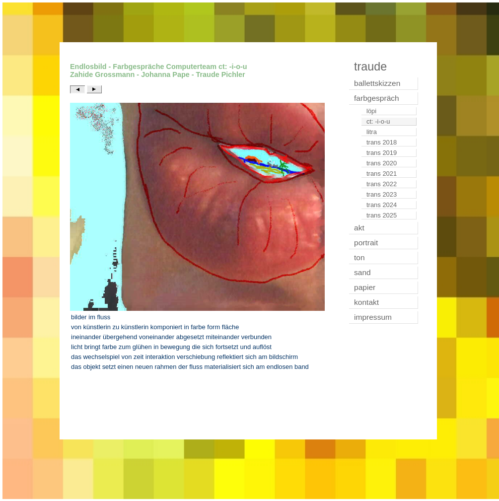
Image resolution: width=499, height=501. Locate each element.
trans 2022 (381, 184)
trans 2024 (381, 205)
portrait (366, 242)
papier (364, 287)
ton (359, 257)
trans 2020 (381, 163)
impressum (373, 317)
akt (359, 227)
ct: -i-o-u (378, 121)
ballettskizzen (377, 83)
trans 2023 (381, 194)
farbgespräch (376, 98)
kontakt (366, 302)
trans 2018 (381, 142)
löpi (371, 111)
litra (371, 132)
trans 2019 (381, 152)
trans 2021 (381, 173)
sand (362, 272)
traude (370, 66)
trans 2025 (381, 215)
